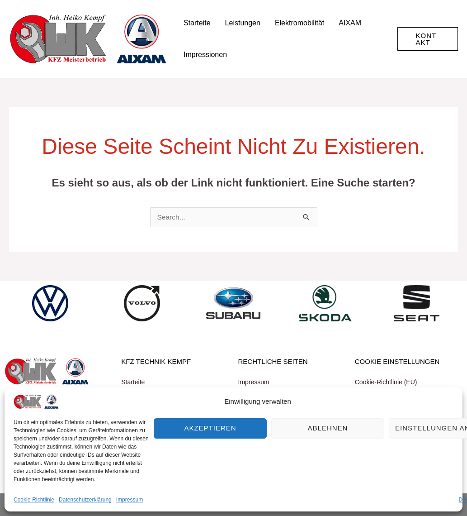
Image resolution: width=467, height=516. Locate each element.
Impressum (129, 500)
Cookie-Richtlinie (34, 500)
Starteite (133, 382)
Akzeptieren (210, 428)
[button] (427, 39)
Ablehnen (328, 428)
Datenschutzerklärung (85, 500)
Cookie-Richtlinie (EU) (386, 382)
